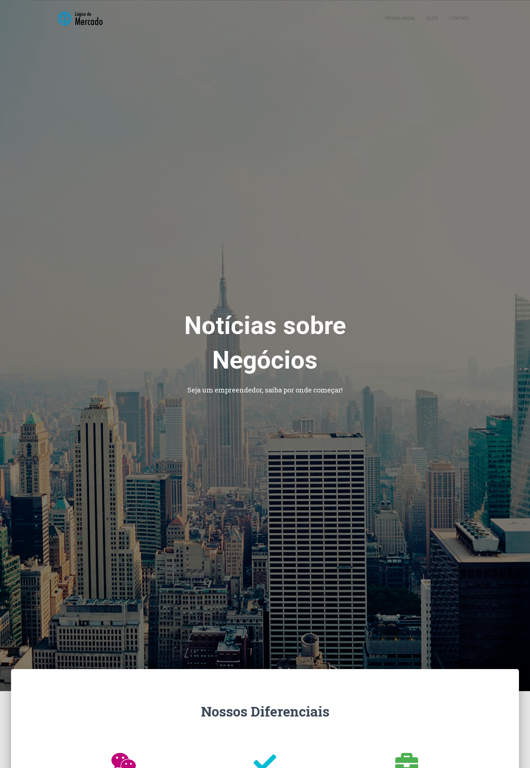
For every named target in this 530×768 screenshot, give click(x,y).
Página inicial (400, 18)
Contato (459, 18)
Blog (432, 18)
